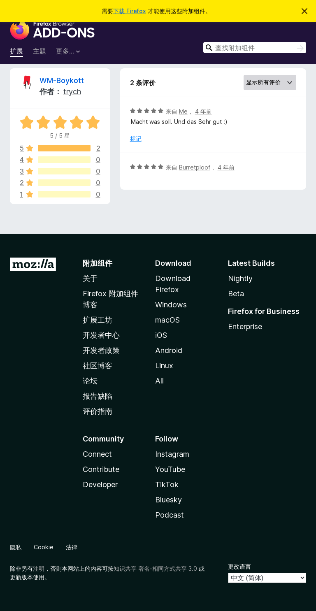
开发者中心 (101, 335)
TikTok (167, 484)
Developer (100, 484)
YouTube (170, 469)
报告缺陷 (97, 396)
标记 (136, 138)
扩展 (16, 51)
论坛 (90, 380)
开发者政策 (101, 350)
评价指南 (97, 411)
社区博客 (97, 365)
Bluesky (168, 499)
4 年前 (203, 111)
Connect (97, 454)
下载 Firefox (129, 10)
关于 (90, 278)
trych (72, 91)
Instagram (172, 454)
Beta (236, 293)
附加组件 (97, 263)
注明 (38, 568)
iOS (161, 335)
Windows (171, 304)
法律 (71, 547)
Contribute (101, 469)
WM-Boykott (62, 80)
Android (168, 350)
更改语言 (239, 566)
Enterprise (245, 326)
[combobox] (254, 47)
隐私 (15, 547)
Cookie (43, 547)
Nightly (240, 278)
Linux (164, 365)
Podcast (169, 515)
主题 (39, 51)
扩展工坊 (97, 320)
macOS (167, 320)
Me (183, 111)
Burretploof (194, 167)
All (159, 380)
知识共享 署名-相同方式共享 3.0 (155, 568)
